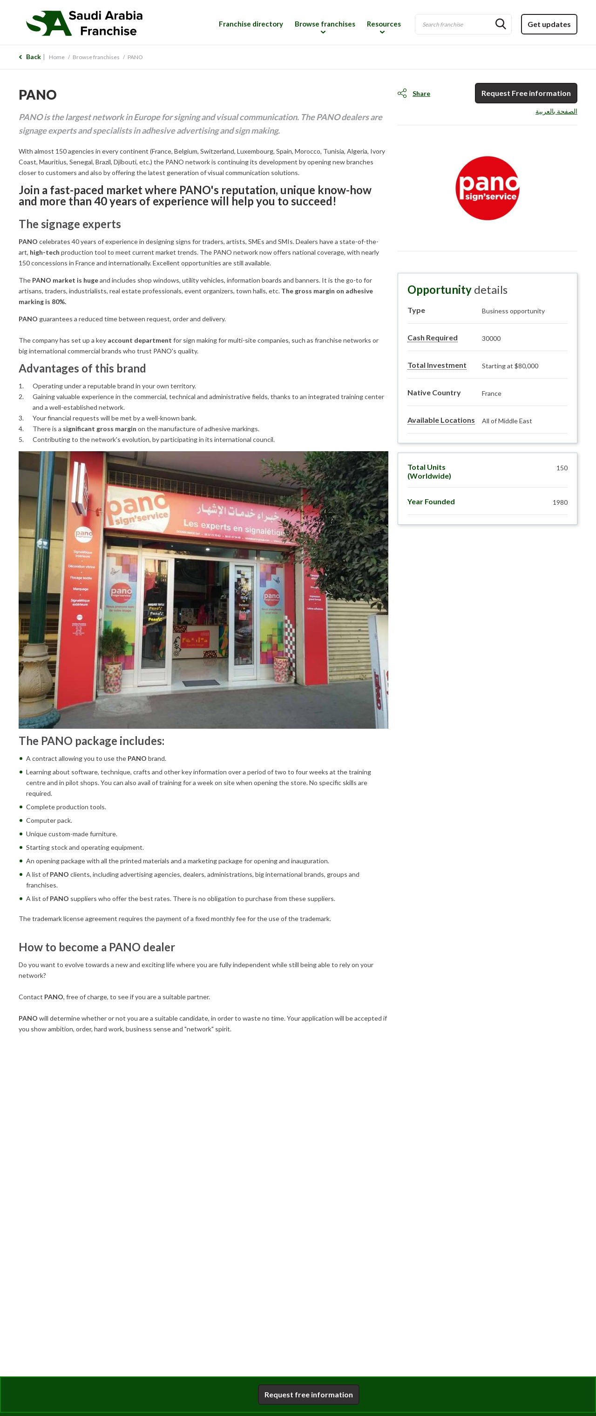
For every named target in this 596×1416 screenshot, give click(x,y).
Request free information (308, 1394)
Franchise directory (251, 24)
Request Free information (526, 92)
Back (33, 57)
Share (421, 93)
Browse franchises (325, 24)
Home (57, 57)
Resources (384, 24)
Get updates (549, 24)
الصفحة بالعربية (556, 111)
